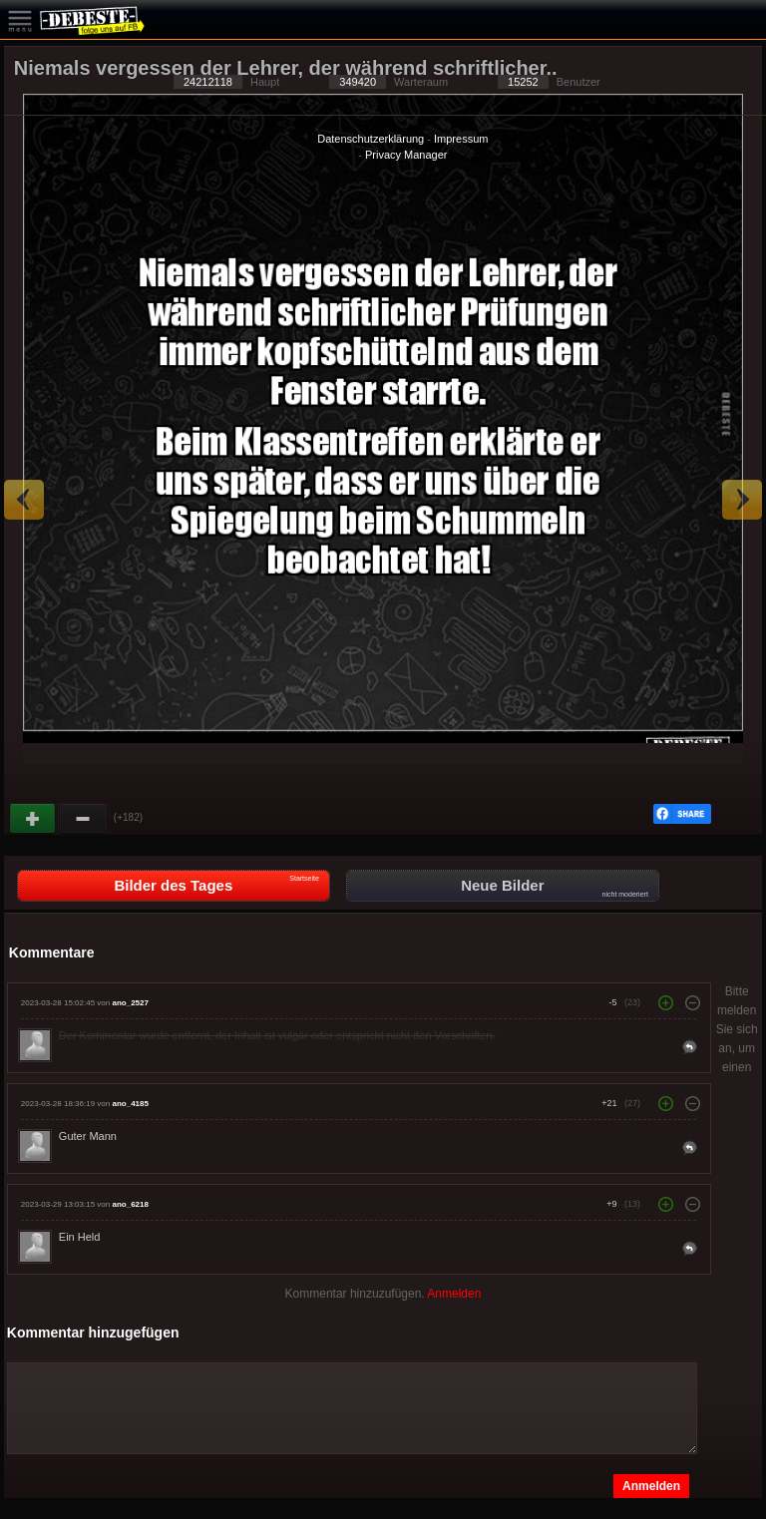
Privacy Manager (406, 155)
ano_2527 (130, 1002)
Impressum (461, 139)
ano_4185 (130, 1103)
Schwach (84, 819)
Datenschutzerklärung (370, 139)
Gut (34, 819)
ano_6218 (130, 1204)
